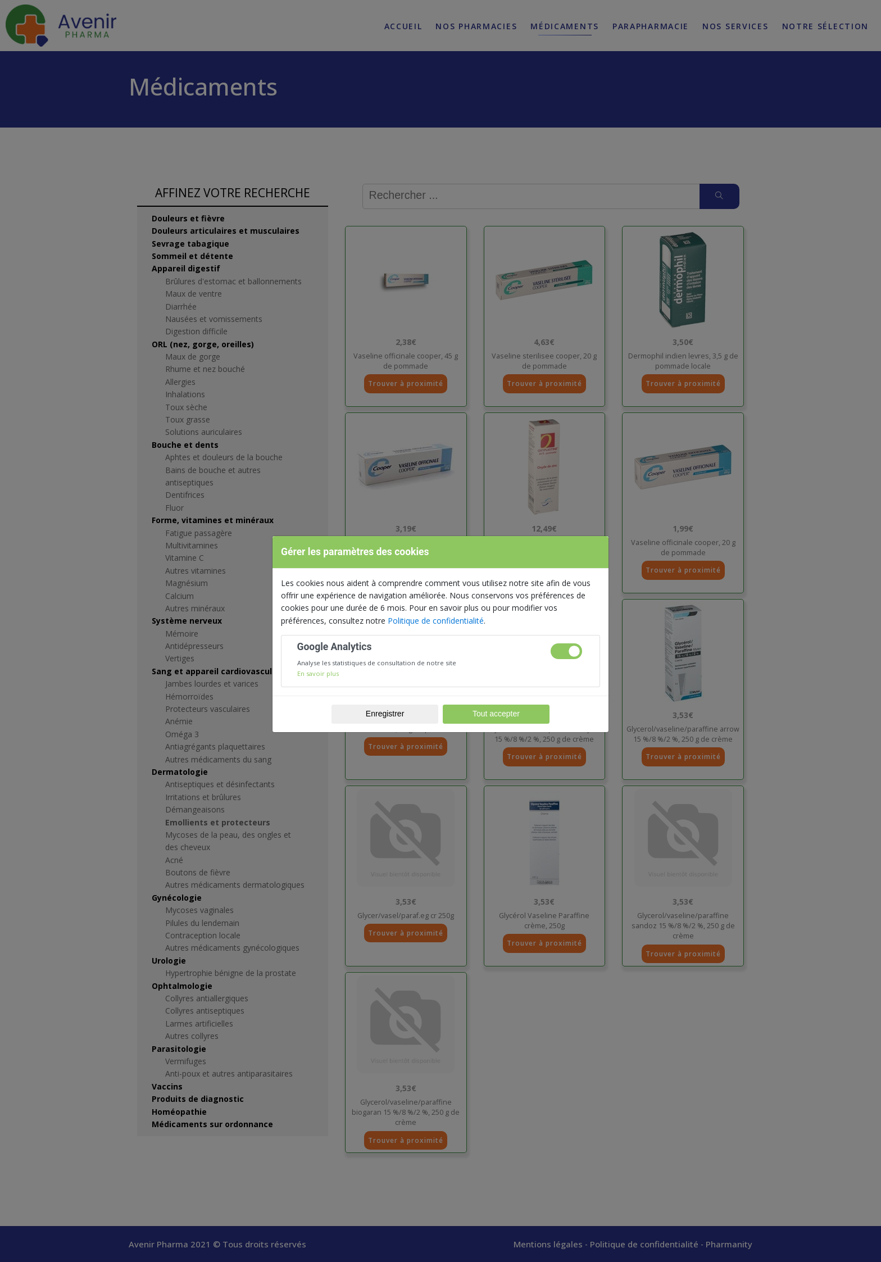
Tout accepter (496, 713)
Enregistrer (385, 713)
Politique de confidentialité (436, 620)
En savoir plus (318, 673)
